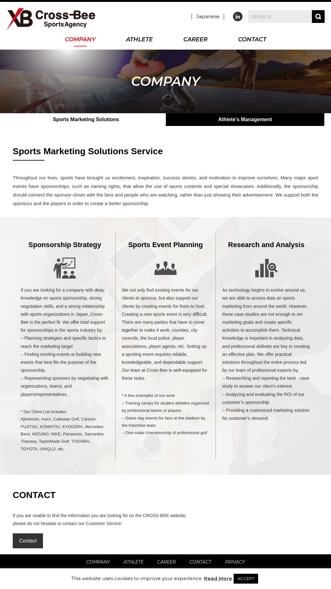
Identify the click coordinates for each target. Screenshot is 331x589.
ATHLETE (139, 40)
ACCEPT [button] (245, 578)
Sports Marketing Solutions (86, 119)
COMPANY (80, 40)
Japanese (208, 16)
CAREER (195, 40)
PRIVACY (235, 562)
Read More (218, 578)
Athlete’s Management (245, 119)
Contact (28, 541)
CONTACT (252, 40)
